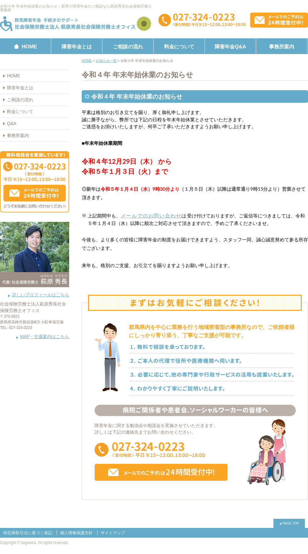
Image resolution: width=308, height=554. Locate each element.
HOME (13, 75)
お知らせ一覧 (106, 61)
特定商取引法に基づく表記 (27, 532)
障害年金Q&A (230, 46)
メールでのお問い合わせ (151, 215)
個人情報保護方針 (76, 532)
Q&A (11, 123)
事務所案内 (281, 46)
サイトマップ (113, 532)
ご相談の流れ (128, 46)
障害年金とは (77, 46)
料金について (179, 46)
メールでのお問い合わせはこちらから (279, 20)
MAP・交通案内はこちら (44, 336)
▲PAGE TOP (289, 523)
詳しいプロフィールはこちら (40, 294)
